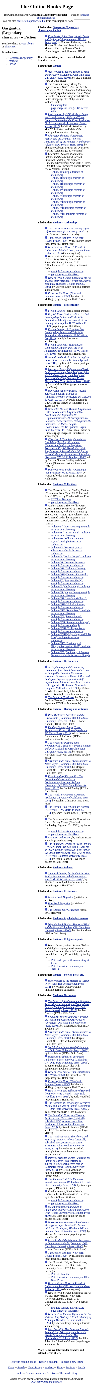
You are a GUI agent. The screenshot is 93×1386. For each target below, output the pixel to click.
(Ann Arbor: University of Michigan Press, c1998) (67, 1211)
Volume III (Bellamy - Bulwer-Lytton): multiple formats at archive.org (67, 541)
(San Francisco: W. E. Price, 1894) (65, 471)
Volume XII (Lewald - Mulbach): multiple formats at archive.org (69, 600)
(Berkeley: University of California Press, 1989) (67, 797)
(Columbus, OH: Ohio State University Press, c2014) (67, 747)
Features (39, 1373)
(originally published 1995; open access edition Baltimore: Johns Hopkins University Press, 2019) (65, 1121)
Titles (60, 1367)
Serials (81, 1367)
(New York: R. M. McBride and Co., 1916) (67, 809)
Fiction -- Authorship (65, 222)
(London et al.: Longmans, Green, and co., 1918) (68, 120)
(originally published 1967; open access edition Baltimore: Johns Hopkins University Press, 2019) (67, 1163)
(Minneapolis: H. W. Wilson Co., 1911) (66, 334)
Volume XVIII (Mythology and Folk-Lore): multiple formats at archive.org (71, 637)
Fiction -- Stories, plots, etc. (68, 974)
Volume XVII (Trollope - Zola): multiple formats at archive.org (68, 630)
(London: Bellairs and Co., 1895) (68, 282)
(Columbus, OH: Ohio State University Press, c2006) (67, 74)
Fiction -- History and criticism (70, 709)
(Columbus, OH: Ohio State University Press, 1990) (68, 1182)
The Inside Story (68, 1373)
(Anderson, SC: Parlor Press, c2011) (66, 730)
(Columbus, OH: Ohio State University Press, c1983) (68, 764)
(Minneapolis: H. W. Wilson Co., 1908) (66, 349)
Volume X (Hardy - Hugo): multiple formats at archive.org (70, 588)
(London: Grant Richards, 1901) (67, 250)
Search (21, 1367)
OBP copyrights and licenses (46, 1381)
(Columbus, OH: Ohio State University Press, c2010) (65, 782)
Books (19, 1373)
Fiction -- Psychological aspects (70, 918)
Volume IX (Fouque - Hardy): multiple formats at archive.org (67, 582)
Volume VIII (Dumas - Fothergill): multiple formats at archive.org (69, 576)
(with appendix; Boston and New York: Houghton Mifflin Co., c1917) (67, 677)
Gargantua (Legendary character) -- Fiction (58, 29)
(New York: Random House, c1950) (63, 295)
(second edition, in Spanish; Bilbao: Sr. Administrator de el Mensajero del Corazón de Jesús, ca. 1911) (68, 395)
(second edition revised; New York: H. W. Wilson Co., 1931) (67, 876)
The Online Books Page (46, 6)
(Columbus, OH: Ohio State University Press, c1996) (66, 1059)
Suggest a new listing (72, 1361)
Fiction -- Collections (64, 484)
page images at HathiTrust (65, 274)
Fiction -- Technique (64, 995)
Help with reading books (23, 1361)
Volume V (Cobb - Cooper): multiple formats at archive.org (71, 558)
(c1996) (67, 230)
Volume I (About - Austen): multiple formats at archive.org (70, 528)
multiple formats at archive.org (67, 271)
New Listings (35, 1367)
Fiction (12, 63)
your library (27, 43)
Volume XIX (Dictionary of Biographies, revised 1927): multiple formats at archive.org (70, 646)
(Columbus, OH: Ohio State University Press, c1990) (68, 1243)
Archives (51, 1373)
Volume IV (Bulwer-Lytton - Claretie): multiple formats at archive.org (66, 550)
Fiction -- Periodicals (64, 891)
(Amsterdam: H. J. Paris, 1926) (66, 1334)
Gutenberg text (59, 105)
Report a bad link (48, 1361)
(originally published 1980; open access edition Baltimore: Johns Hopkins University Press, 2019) (66, 1142)
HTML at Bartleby (61, 499)
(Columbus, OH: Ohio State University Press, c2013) (67, 718)
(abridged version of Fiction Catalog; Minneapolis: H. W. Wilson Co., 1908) (67, 320)
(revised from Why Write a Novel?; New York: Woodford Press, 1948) (67, 1093)
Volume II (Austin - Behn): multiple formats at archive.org (70, 534)
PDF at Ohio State (61, 1274)
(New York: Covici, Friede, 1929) (64, 239)
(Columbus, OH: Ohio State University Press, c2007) (67, 1105)
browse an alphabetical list (31, 20)
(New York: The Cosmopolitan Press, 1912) (67, 983)
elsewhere (10, 46)
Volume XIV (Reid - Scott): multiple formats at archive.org (70, 612)
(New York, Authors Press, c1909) (67, 375)
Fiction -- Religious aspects (68, 939)
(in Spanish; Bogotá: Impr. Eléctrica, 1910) (68, 419)
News (29, 1373)
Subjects (70, 1367)
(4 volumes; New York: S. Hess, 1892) (68, 140)
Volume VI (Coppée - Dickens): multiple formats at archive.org (68, 564)
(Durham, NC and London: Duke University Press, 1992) (67, 1226)
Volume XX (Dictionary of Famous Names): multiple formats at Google (70, 654)
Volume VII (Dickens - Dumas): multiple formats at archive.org (68, 570)
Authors (49, 1367)
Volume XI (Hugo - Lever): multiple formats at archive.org (70, 594)
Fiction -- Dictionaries (65, 661)
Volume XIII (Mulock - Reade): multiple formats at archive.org (68, 606)
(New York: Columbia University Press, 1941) (68, 851)
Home (11, 1367)
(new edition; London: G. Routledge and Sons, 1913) (67, 360)
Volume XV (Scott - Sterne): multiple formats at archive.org (67, 618)
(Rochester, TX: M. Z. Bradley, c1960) (67, 448)
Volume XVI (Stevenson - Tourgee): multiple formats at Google (70, 624)
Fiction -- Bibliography (66, 304)
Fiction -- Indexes (63, 867)
